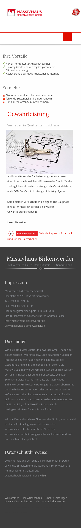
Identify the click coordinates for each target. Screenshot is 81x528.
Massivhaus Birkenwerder (51, 501)
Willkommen (12, 497)
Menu (67, 36)
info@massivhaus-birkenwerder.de (25, 320)
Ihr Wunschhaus (32, 497)
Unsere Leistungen (56, 497)
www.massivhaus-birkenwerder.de (25, 325)
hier (44, 475)
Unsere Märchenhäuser (18, 501)
